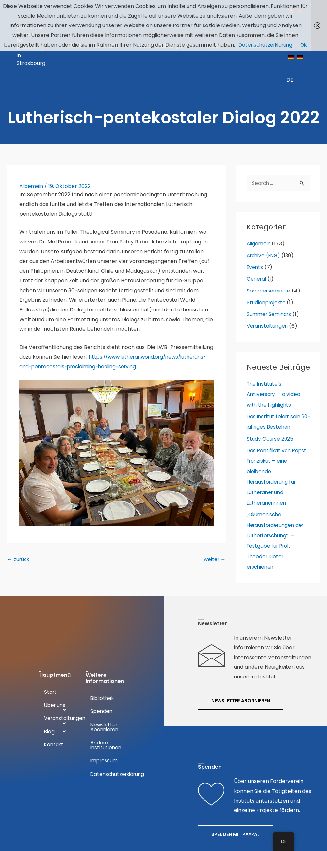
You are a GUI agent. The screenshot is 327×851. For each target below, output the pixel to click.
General (257, 234)
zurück (19, 523)
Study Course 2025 (270, 393)
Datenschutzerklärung (265, 45)
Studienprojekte (267, 257)
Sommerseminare (270, 245)
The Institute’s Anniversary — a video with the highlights (275, 349)
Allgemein (32, 140)
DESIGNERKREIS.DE (183, 822)
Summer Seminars (270, 269)
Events (255, 222)
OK (305, 45)
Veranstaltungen (268, 281)
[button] (240, 657)
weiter (214, 523)
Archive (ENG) (265, 210)
